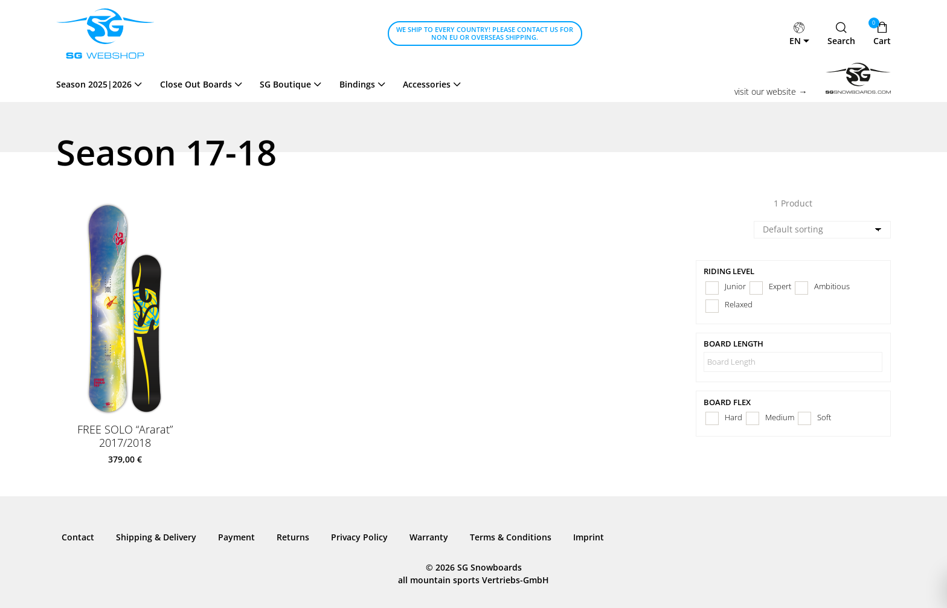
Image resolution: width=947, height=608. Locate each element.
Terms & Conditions (510, 537)
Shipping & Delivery (156, 537)
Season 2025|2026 (94, 84)
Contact (78, 537)
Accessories (427, 84)
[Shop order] (822, 229)
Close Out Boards (196, 84)
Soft (824, 417)
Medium (779, 417)
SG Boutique (285, 84)
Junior (735, 286)
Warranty (428, 537)
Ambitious (832, 286)
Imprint (588, 537)
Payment (236, 537)
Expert (780, 286)
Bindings (357, 84)
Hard (733, 417)
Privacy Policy (359, 537)
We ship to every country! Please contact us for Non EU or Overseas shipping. (484, 33)
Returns (293, 537)
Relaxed (739, 304)
